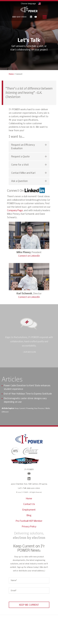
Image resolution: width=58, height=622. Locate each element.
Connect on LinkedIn (29, 256)
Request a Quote (20, 156)
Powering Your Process (35, 408)
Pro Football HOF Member (29, 521)
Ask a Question (19, 181)
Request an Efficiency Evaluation (23, 147)
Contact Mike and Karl (23, 173)
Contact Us (29, 504)
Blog (29, 515)
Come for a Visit (20, 165)
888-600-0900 (19, 17)
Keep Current (20, 408)
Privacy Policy (29, 526)
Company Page (15, 210)
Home (11, 74)
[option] (29, 349)
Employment (29, 510)
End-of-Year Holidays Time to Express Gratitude (28, 394)
